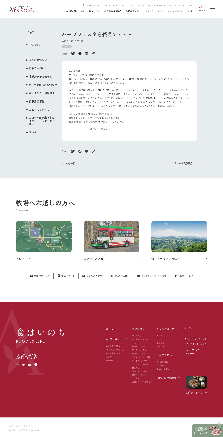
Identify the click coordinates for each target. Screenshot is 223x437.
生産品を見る (132, 11)
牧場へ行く (94, 11)
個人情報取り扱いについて (19, 425)
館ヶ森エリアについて (141, 339)
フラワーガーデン (139, 349)
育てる (159, 335)
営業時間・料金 (138, 374)
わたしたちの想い (113, 345)
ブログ (160, 11)
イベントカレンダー (111, 5)
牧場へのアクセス (128, 5)
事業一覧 (109, 360)
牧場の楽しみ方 (138, 346)
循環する (160, 346)
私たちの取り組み (112, 11)
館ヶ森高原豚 (162, 361)
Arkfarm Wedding (175, 11)
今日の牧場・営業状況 (156, 5)
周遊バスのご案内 (139, 371)
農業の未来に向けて (114, 353)
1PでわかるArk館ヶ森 (115, 349)
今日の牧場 (136, 335)
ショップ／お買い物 (140, 364)
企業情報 (109, 356)
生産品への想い (163, 368)
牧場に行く (138, 329)
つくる (159, 339)
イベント (135, 342)
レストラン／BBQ (139, 360)
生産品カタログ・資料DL (196, 344)
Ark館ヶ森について (75, 11)
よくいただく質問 (185, 5)
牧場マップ (141, 5)
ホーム (110, 329)
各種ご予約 (172, 5)
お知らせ (149, 11)
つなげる (160, 342)
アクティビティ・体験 (141, 357)
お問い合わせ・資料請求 (142, 382)
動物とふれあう (138, 353)
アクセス (135, 378)
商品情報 (160, 365)
